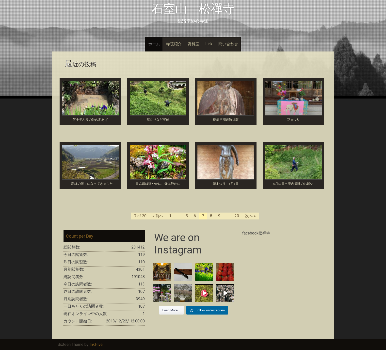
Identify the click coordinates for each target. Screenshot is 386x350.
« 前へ (157, 216)
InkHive (96, 344)
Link (208, 44)
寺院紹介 (174, 44)
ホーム (154, 44)
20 (237, 216)
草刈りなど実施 (158, 119)
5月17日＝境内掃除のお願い (293, 183)
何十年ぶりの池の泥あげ (90, 119)
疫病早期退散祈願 (226, 119)
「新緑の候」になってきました (90, 183)
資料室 (193, 44)
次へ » (250, 216)
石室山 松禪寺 (193, 9)
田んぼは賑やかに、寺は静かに (158, 183)
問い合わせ (228, 44)
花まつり (293, 119)
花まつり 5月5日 (225, 183)
